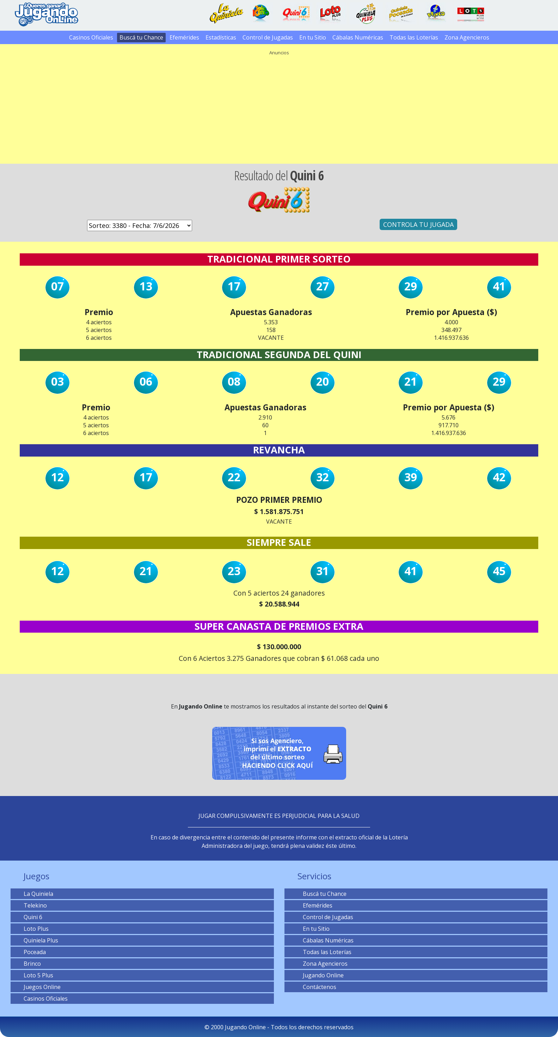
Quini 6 (33, 917)
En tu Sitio (312, 37)
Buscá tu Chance (141, 37)
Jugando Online (321, 975)
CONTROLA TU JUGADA (418, 224)
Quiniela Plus (41, 940)
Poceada (35, 952)
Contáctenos (317, 987)
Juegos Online (42, 987)
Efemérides (184, 37)
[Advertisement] (279, 107)
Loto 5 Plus (38, 975)
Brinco (32, 963)
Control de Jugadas (268, 37)
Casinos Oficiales (91, 37)
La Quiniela (38, 894)
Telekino (35, 905)
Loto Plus (36, 929)
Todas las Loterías (414, 37)
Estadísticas (221, 37)
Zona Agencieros (466, 37)
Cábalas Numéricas (357, 37)
